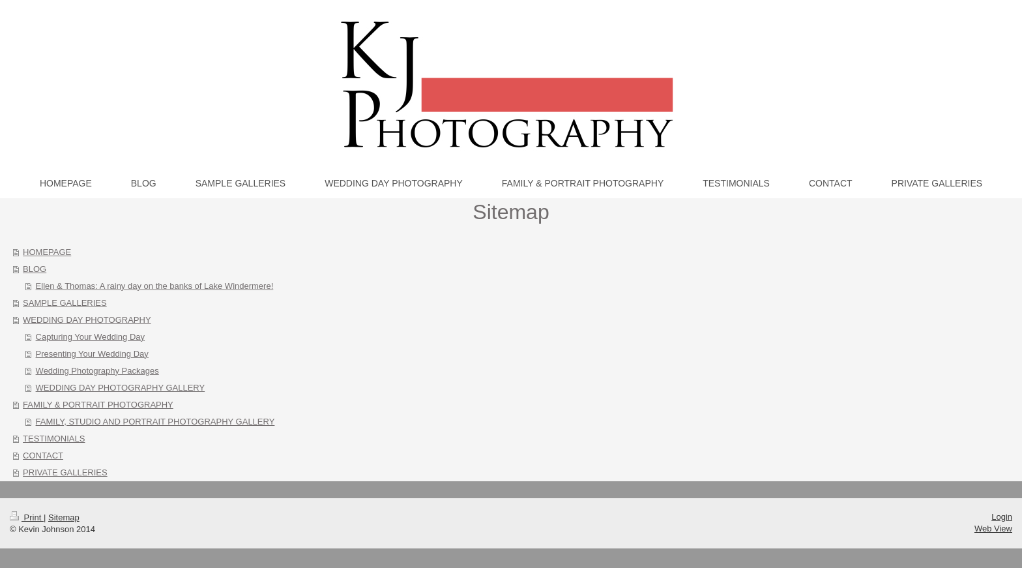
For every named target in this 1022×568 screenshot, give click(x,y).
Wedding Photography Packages (97, 371)
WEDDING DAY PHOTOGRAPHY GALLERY (120, 388)
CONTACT (43, 455)
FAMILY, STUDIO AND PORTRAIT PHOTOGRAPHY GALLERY (155, 421)
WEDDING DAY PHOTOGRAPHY (87, 320)
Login (1001, 517)
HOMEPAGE (47, 252)
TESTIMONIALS (54, 438)
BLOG (34, 269)
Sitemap (64, 517)
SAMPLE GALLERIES (65, 303)
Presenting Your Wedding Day (92, 354)
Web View (993, 528)
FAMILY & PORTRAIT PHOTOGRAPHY (98, 405)
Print (27, 517)
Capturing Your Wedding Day (90, 337)
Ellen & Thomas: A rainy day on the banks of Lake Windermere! (155, 286)
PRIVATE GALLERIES (65, 472)
